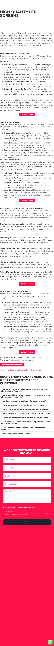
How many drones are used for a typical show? (24, 405)
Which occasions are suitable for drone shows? (24, 401)
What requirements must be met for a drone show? (26, 418)
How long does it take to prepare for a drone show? (26, 413)
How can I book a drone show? (17, 434)
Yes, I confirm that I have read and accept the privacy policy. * (20, 507)
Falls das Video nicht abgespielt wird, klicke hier (20, 370)
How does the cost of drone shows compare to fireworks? (23, 429)
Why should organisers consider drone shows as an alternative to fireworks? (25, 396)
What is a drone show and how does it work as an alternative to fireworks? (24, 390)
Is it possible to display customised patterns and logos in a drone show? (26, 423)
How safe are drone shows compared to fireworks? (26, 409)
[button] (27, 390)
